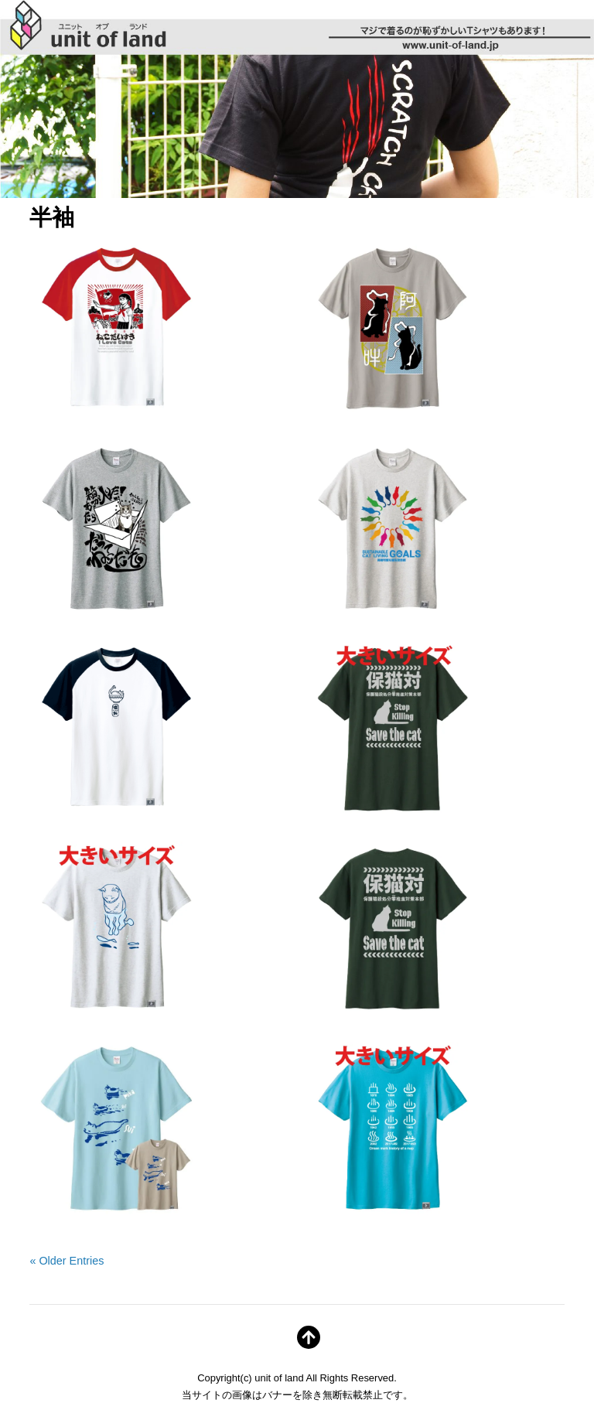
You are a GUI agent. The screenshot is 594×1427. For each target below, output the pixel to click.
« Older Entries (66, 1261)
